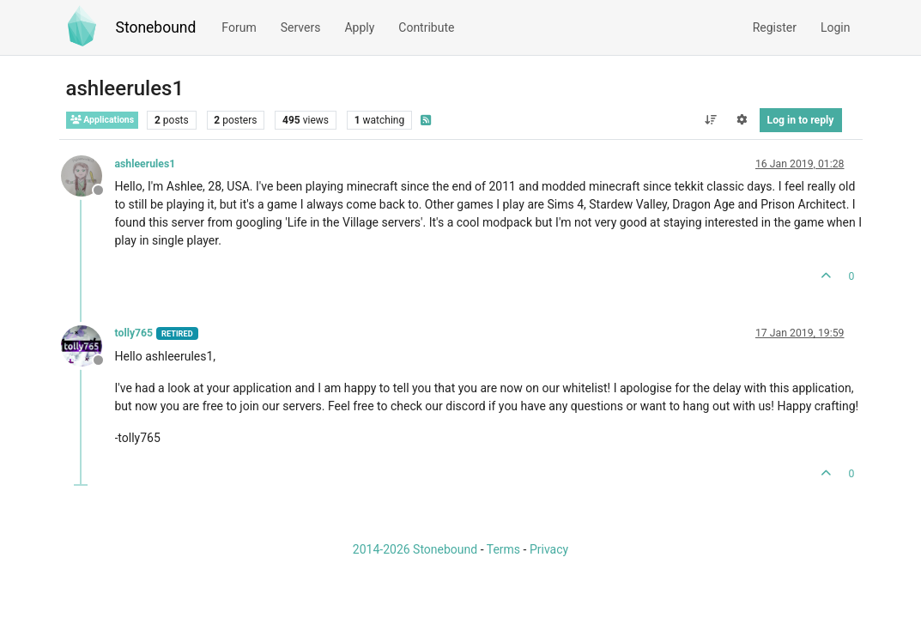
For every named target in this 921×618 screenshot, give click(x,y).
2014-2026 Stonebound (415, 549)
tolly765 (134, 333)
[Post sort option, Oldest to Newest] (710, 120)
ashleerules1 (145, 164)
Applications (102, 119)
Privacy (549, 549)
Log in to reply (800, 120)
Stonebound (156, 27)
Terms (503, 549)
